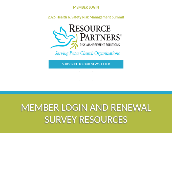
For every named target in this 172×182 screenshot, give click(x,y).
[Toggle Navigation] (86, 76)
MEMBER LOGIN (86, 7)
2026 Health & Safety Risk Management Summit (86, 17)
